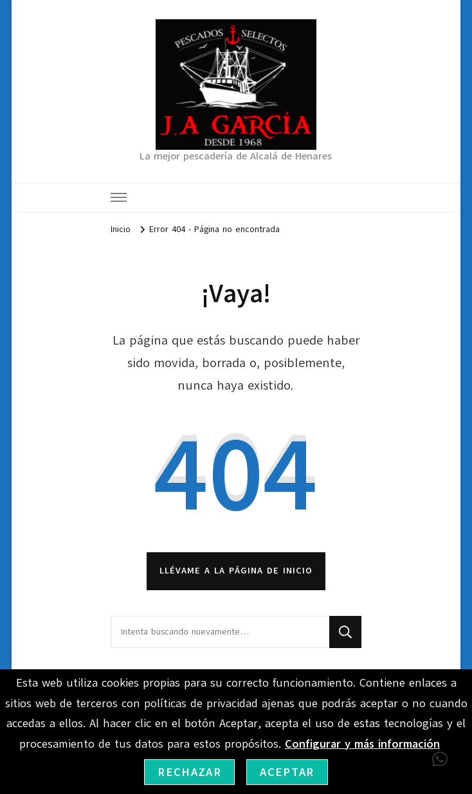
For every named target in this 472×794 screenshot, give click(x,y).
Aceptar (287, 772)
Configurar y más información (362, 744)
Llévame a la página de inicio (236, 570)
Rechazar (189, 772)
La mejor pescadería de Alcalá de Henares (236, 156)
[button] (440, 759)
